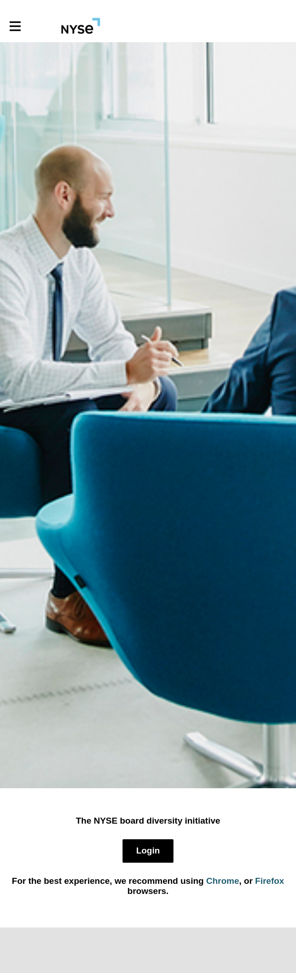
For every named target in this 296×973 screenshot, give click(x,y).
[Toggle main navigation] (14, 26)
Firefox (269, 881)
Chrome (222, 881)
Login (148, 850)
